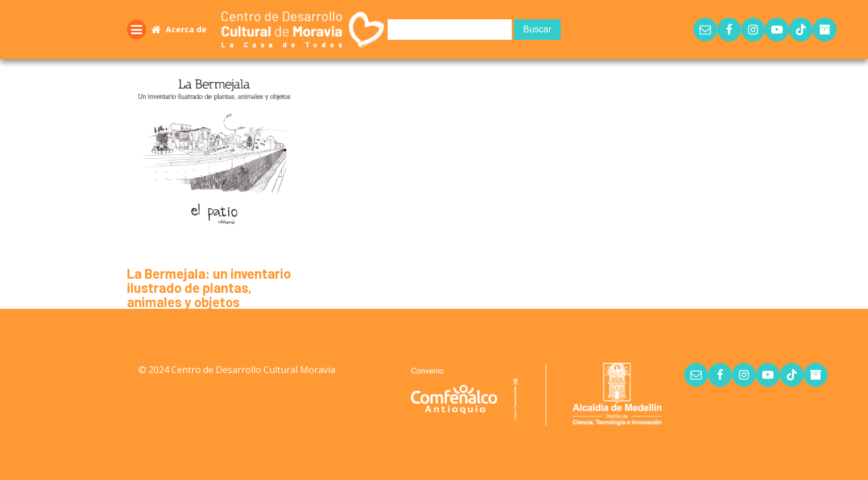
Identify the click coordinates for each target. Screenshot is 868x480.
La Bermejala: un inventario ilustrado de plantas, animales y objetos (209, 287)
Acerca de (186, 29)
